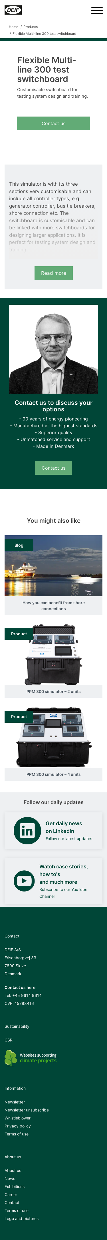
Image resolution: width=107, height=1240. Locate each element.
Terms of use (17, 1133)
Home (13, 27)
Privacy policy (18, 1125)
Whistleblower (18, 1117)
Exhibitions (15, 1186)
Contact (12, 1202)
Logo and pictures (22, 1218)
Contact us (53, 123)
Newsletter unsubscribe (27, 1109)
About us (13, 1170)
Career (11, 1194)
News (10, 1178)
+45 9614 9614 (27, 995)
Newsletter (15, 1101)
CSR (9, 1039)
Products (30, 27)
